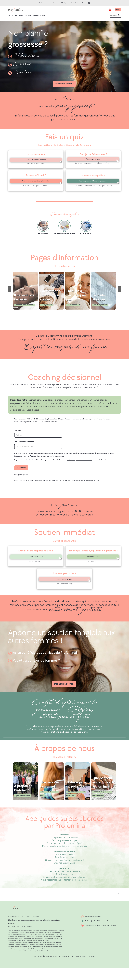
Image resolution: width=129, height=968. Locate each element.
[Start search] (119, 15)
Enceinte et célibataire (64, 863)
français (71, 480)
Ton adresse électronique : (24, 442)
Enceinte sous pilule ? (65, 854)
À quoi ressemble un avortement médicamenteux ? (64, 880)
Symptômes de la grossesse (64, 837)
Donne (117, 10)
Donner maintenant (64, 683)
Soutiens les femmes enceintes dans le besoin (100, 925)
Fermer (89, 3)
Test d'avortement (93, 159)
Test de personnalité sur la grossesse (93, 181)
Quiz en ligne (12, 15)
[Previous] (9, 289)
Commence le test (36, 556)
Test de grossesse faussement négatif (64, 843)
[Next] (119, 289)
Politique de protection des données (56, 956)
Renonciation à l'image (78, 956)
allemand (89, 480)
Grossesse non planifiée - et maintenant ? (64, 860)
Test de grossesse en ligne (36, 160)
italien (98, 480)
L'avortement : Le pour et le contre (64, 871)
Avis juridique (38, 956)
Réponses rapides (64, 83)
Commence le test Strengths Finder (35, 181)
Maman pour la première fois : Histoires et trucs (64, 846)
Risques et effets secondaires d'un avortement (64, 877)
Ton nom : (18, 430)
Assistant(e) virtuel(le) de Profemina (97, 921)
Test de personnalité (64, 857)
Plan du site (91, 956)
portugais (79, 480)
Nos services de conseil (93, 917)
